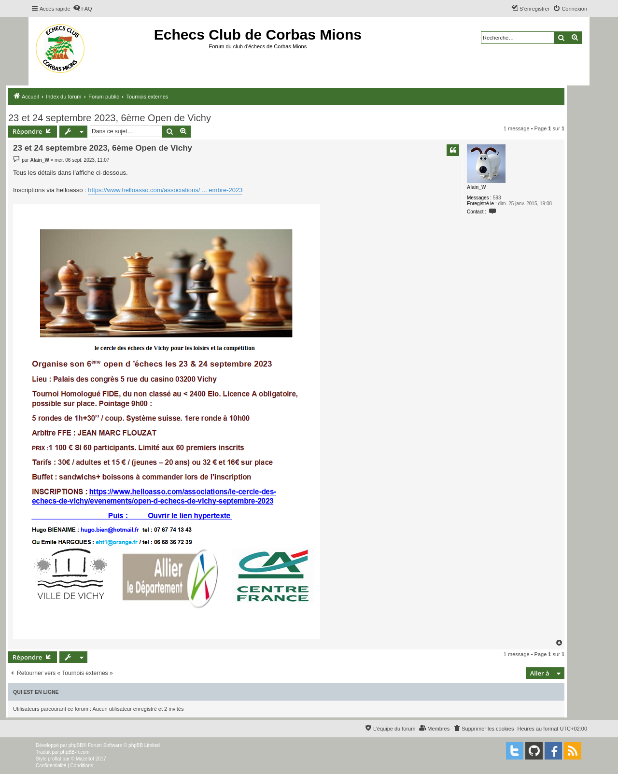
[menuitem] (82, 8)
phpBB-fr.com (75, 752)
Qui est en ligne (36, 692)
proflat (54, 758)
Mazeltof (85, 758)
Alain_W (476, 187)
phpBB (76, 745)
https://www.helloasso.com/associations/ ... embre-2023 (165, 190)
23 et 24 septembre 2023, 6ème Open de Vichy (109, 118)
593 (497, 197)
